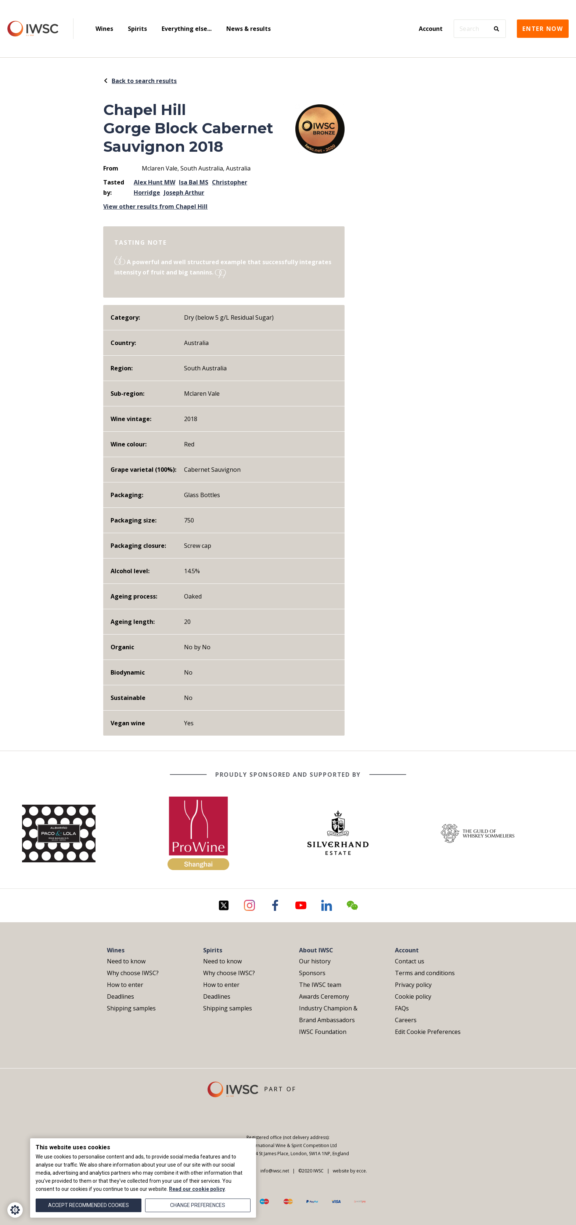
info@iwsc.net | (276, 1171)
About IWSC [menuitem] (316, 950)
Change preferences (197, 1205)
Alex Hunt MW (154, 182)
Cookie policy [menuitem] (413, 996)
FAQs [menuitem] (402, 1008)
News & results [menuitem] (248, 29)
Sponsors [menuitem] (312, 973)
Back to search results (140, 81)
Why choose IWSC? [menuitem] (133, 973)
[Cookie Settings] (15, 1210)
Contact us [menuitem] (409, 961)
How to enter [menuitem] (125, 985)
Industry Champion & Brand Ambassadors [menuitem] (328, 1014)
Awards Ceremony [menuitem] (324, 996)
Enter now (542, 29)
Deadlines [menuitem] (120, 996)
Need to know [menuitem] (126, 961)
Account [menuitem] (431, 29)
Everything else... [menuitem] (187, 29)
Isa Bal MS (193, 182)
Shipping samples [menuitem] (131, 1008)
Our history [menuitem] (315, 961)
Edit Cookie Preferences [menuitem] (428, 1032)
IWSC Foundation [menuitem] (322, 1032)
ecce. (361, 1171)
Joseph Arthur (184, 192)
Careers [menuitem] (406, 1020)
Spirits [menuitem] (137, 29)
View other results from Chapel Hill (155, 206)
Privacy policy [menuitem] (413, 985)
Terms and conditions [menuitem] (425, 973)
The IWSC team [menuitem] (320, 985)
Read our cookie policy (197, 1189)
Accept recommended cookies (88, 1205)
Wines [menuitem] (104, 29)
